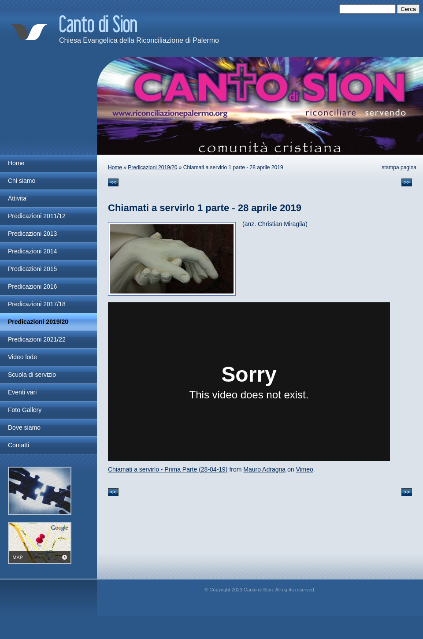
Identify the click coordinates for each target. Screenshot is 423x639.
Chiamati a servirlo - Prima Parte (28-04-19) (168, 469)
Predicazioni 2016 (32, 286)
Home (115, 167)
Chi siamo (21, 180)
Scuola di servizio (32, 374)
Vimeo (304, 469)
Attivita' (18, 198)
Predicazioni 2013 (32, 233)
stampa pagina (399, 167)
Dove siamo (24, 427)
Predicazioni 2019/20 (152, 167)
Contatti (18, 445)
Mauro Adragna (264, 469)
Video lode (22, 356)
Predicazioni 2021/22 (37, 339)
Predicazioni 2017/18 (37, 304)
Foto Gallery (24, 409)
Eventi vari (22, 392)
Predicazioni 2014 (32, 251)
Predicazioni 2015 (32, 268)
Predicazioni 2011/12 (37, 215)
